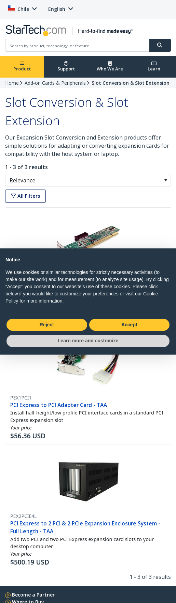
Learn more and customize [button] (88, 340)
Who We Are (110, 66)
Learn (154, 66)
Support (66, 66)
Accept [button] (129, 324)
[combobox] (88, 180)
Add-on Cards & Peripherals (55, 83)
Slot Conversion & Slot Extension (131, 83)
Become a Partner (33, 594)
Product (22, 66)
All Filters (25, 196)
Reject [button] (47, 324)
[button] (166, 180)
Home (12, 83)
